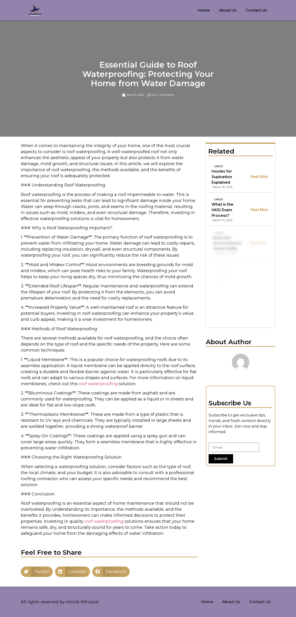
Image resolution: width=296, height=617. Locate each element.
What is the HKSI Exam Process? (223, 209)
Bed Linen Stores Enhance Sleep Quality (228, 243)
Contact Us (256, 10)
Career (218, 166)
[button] (37, 572)
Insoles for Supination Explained (222, 177)
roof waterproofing (98, 383)
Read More (259, 176)
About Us (228, 10)
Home (204, 10)
